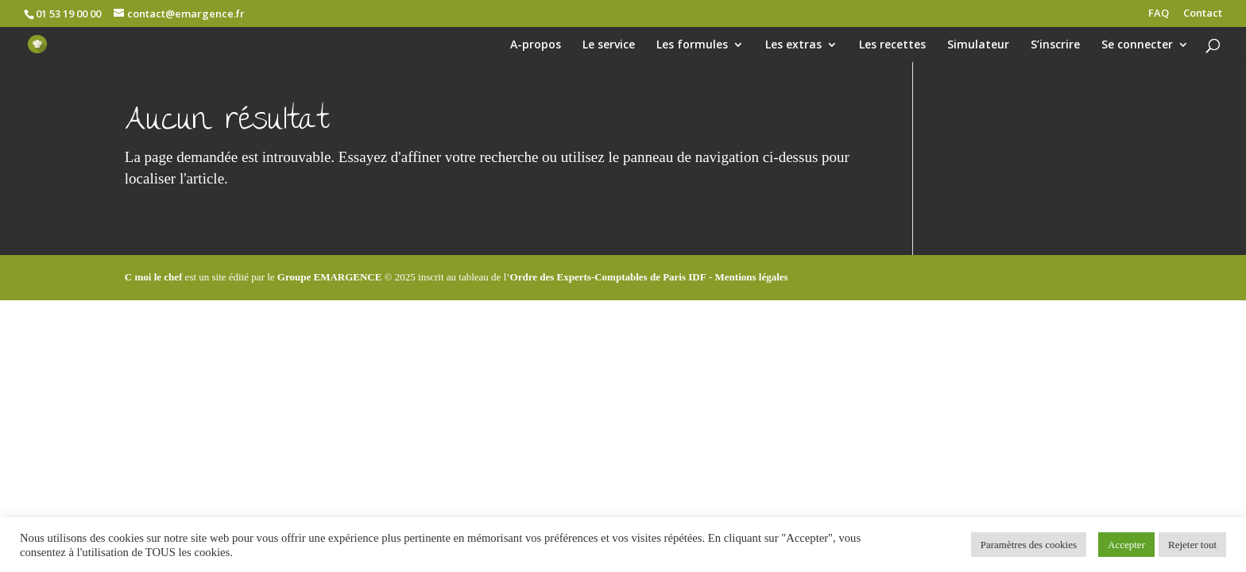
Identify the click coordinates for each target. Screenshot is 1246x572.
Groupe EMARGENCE (329, 277)
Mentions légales (751, 277)
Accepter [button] (1126, 545)
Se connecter (1137, 45)
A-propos (535, 45)
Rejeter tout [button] (1192, 545)
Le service (608, 45)
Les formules (692, 45)
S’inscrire (1055, 45)
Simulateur (978, 45)
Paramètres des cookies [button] (1029, 545)
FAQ (1158, 14)
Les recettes (892, 45)
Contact (1202, 14)
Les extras (793, 45)
